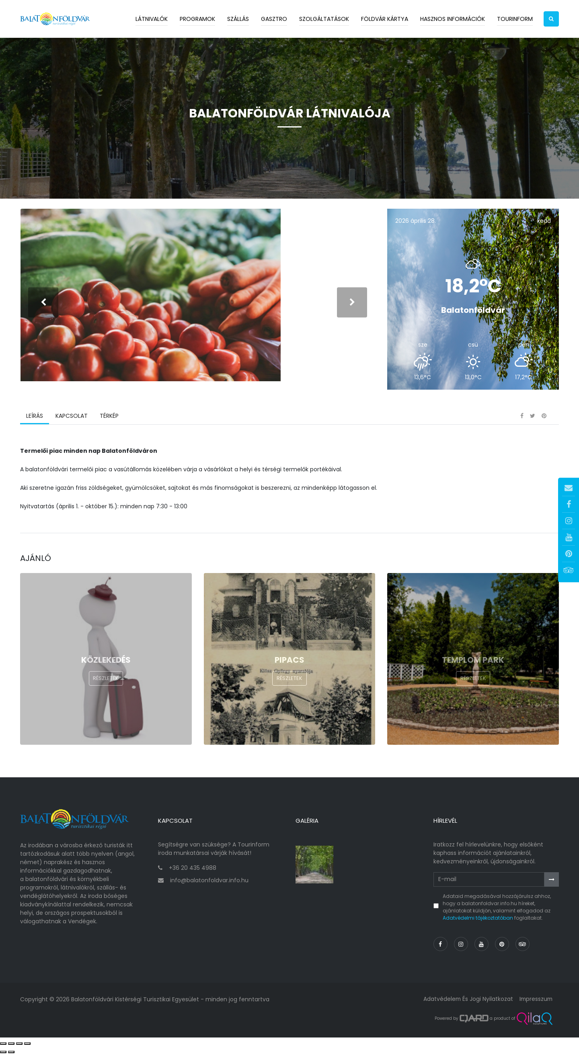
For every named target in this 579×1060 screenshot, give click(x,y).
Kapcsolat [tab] (71, 424)
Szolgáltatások (324, 19)
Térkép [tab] (108, 424)
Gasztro (274, 19)
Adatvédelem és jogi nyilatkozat (466, 1005)
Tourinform (515, 19)
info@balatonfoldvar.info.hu (209, 886)
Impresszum (535, 1005)
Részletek (106, 687)
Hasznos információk (452, 19)
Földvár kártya (384, 19)
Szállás (238, 19)
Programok (197, 19)
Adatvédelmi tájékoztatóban (478, 923)
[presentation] (43, 306)
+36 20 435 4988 (192, 874)
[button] (551, 19)
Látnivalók (152, 19)
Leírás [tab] (34, 424)
